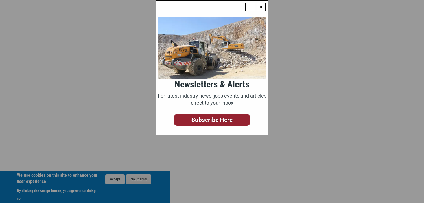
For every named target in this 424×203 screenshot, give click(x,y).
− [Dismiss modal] (250, 7)
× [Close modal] (261, 7)
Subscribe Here (212, 119)
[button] (212, 120)
